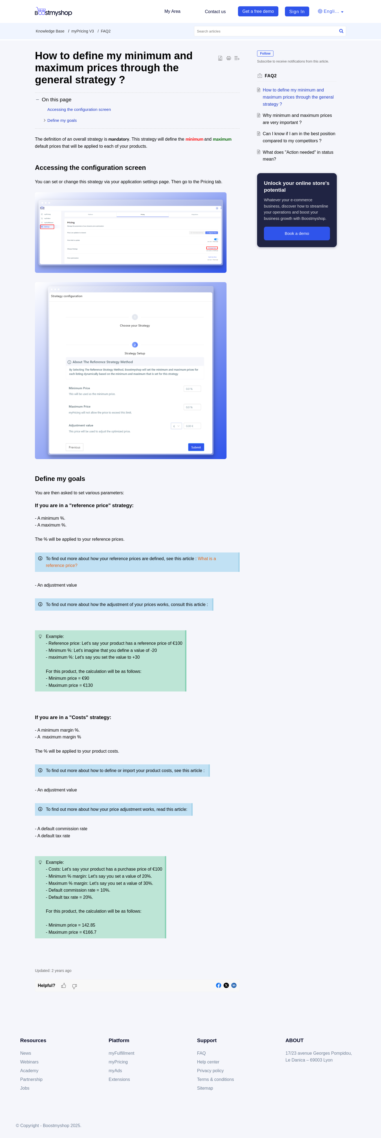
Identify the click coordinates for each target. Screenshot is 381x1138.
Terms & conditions (215, 1079)
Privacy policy (210, 1070)
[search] (270, 31)
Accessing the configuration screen (79, 109)
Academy (29, 1070)
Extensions (119, 1079)
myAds (115, 1070)
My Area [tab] (172, 11)
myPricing (118, 1062)
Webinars (29, 1062)
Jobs (24, 1088)
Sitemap (205, 1088)
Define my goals (62, 120)
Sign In (297, 11)
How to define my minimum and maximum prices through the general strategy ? (298, 97)
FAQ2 (106, 31)
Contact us (215, 11)
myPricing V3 (83, 31)
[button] (330, 11)
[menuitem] (294, 11)
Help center (208, 1062)
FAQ (201, 1053)
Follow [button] (265, 53)
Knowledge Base (50, 31)
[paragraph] (137, 549)
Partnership (31, 1079)
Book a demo (297, 233)
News (25, 1053)
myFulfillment (121, 1053)
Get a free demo (258, 11)
